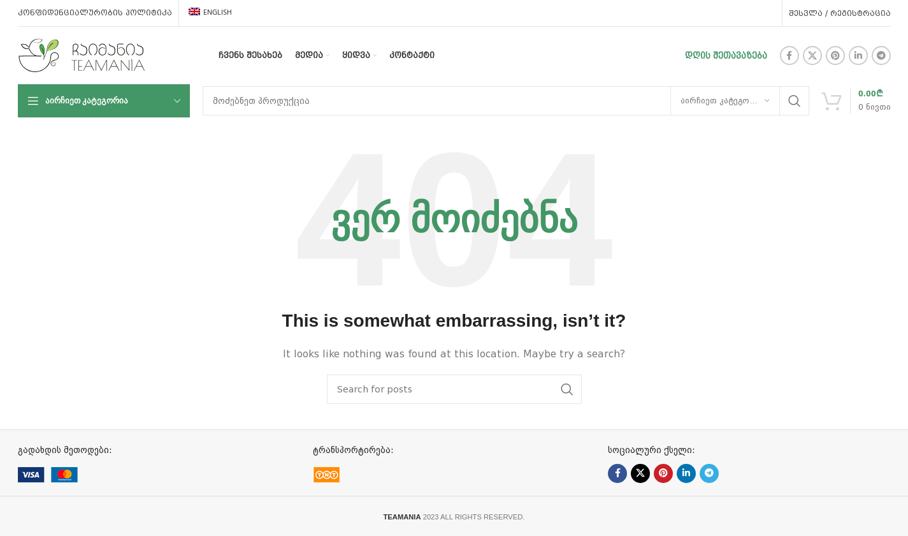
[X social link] (812, 55)
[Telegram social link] (881, 55)
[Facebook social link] (789, 55)
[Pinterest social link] (835, 55)
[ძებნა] (506, 100)
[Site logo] (81, 55)
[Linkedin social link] (858, 55)
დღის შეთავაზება (726, 55)
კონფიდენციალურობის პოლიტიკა (95, 12)
